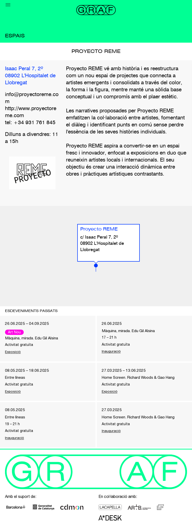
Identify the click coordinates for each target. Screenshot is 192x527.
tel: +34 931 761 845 (30, 122)
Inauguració (111, 352)
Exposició (13, 352)
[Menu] (8, 5)
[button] (95, 268)
